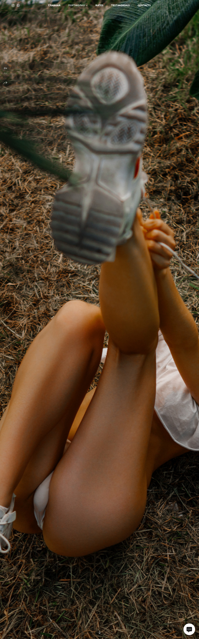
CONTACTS (144, 5)
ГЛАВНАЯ (54, 5)
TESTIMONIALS (120, 5)
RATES (99, 5)
